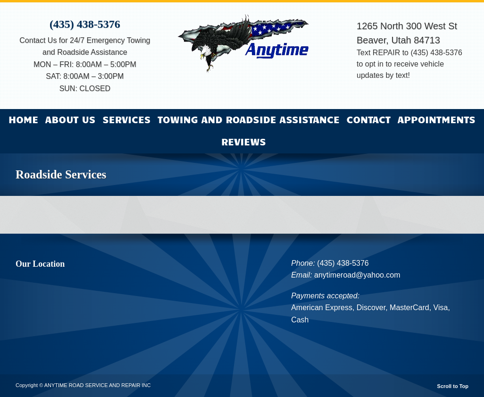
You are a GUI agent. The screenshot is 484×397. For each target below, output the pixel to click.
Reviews (243, 141)
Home (23, 119)
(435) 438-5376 (85, 24)
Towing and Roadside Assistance (249, 119)
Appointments (437, 119)
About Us (70, 119)
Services (126, 119)
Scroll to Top (452, 386)
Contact (369, 119)
